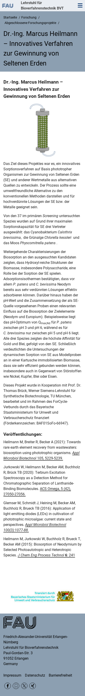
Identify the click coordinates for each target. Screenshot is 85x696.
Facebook (7, 686)
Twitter (24, 686)
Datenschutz (35, 675)
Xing (32, 686)
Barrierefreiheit (60, 675)
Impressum (12, 675)
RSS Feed (16, 686)
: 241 (46, 555)
